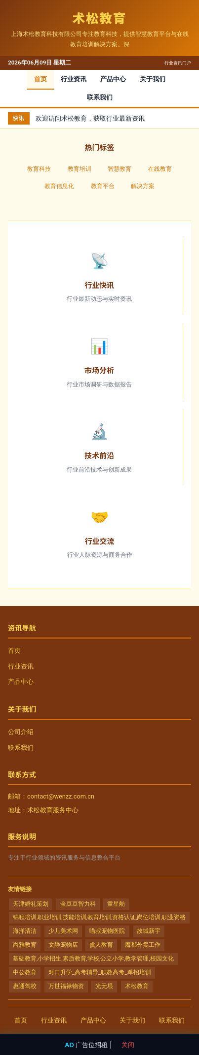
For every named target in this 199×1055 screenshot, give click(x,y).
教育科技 (39, 168)
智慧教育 (119, 168)
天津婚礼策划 (30, 903)
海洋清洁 (25, 930)
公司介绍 (21, 731)
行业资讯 (73, 79)
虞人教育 (101, 944)
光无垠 (104, 986)
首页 (40, 79)
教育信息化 (59, 186)
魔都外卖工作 (142, 944)
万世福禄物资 (66, 986)
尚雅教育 (25, 944)
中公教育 (25, 972)
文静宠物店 (63, 944)
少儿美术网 (63, 930)
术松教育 (137, 986)
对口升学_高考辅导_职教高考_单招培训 (99, 972)
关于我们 (152, 79)
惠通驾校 (25, 986)
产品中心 (113, 79)
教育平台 (103, 186)
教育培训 (79, 168)
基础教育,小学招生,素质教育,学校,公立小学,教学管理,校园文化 (93, 958)
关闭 (127, 1045)
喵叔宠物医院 (107, 930)
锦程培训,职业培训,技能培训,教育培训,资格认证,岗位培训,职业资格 (99, 917)
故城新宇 (148, 930)
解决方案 (143, 186)
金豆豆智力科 (78, 903)
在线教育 (160, 168)
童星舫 (116, 903)
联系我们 (100, 97)
